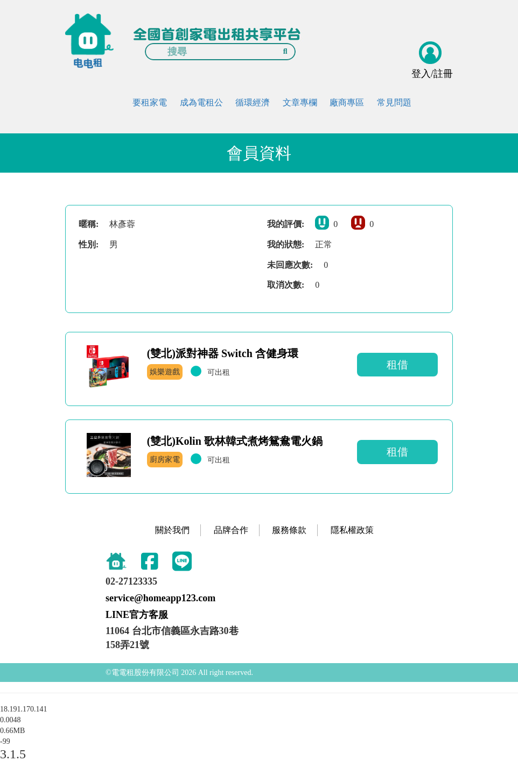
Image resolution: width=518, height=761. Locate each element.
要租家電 (149, 102)
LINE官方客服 (137, 614)
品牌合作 (231, 530)
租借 (397, 365)
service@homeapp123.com (160, 598)
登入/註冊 (432, 73)
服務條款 (289, 530)
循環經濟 (252, 102)
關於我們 (172, 530)
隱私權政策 (352, 530)
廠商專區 (347, 102)
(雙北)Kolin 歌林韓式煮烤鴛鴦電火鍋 (235, 441)
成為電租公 (201, 102)
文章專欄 (300, 102)
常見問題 (394, 102)
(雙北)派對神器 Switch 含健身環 (222, 353)
